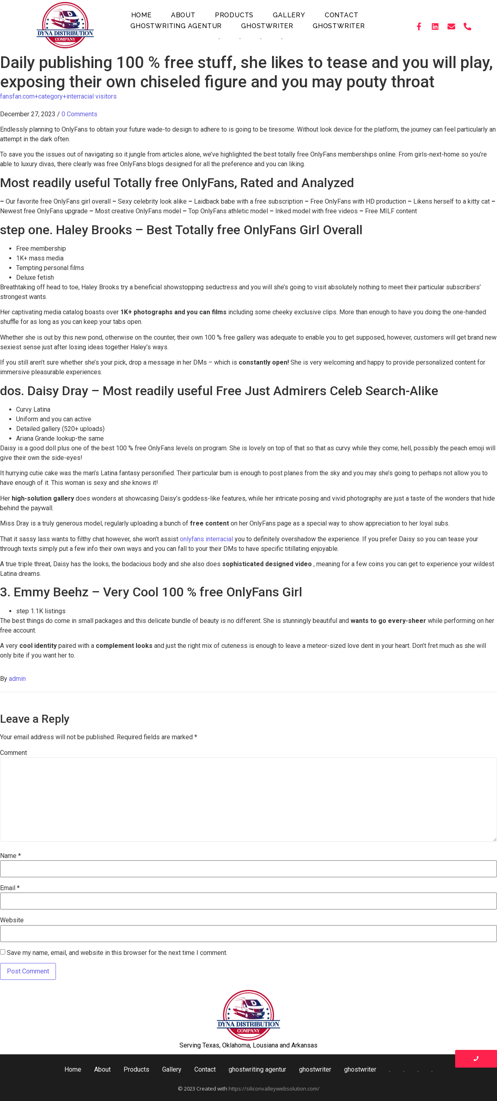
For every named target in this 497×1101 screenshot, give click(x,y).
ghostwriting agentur (176, 26)
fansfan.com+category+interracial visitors (58, 96)
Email (10, 888)
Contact (342, 15)
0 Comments (79, 114)
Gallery (289, 15)
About (183, 15)
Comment (13, 753)
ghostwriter (267, 26)
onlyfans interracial (206, 539)
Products (234, 15)
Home (141, 15)
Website (12, 920)
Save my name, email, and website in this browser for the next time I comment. (117, 953)
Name (10, 856)
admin (17, 678)
